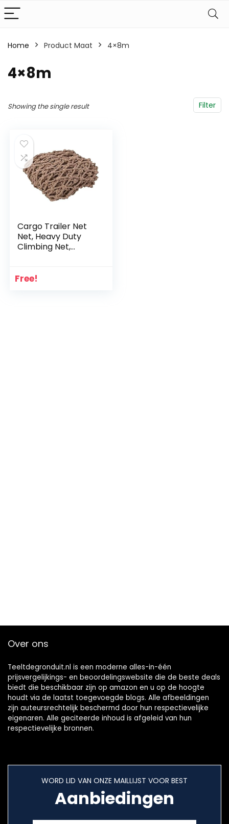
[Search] (213, 14)
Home (18, 45)
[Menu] (12, 14)
